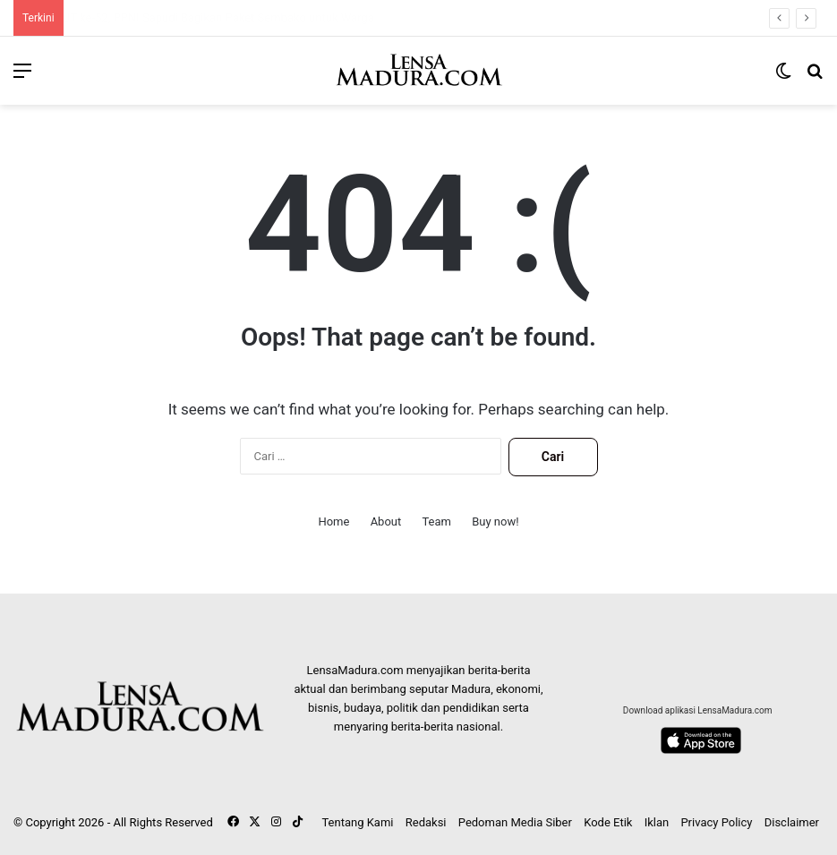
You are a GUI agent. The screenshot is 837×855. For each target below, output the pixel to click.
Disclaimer (791, 822)
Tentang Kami (357, 822)
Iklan (657, 822)
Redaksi (426, 822)
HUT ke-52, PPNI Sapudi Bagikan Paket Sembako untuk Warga (218, 17)
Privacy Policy (716, 822)
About (386, 521)
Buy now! (495, 521)
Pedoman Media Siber (515, 822)
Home (333, 521)
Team (436, 521)
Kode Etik (608, 822)
